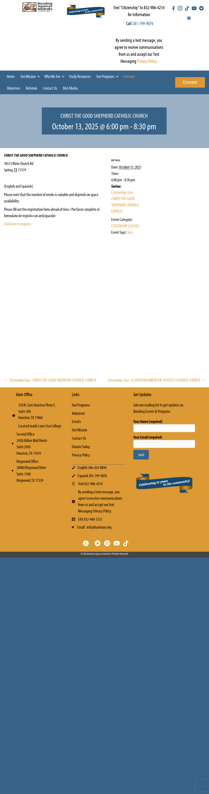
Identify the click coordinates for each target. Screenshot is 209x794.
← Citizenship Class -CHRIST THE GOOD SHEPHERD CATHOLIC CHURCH (50, 380)
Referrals (31, 88)
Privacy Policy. (147, 61)
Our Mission (28, 76)
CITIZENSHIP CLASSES (125, 226)
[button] (38, 76)
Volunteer (13, 88)
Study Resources (80, 76)
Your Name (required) (164, 425)
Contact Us (50, 88)
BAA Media (70, 88)
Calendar (129, 76)
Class (129, 232)
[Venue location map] (53, 280)
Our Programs (105, 76)
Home (11, 76)
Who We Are (52, 76)
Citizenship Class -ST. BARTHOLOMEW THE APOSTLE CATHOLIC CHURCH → (156, 380)
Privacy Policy (81, 455)
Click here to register (17, 224)
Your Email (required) (164, 441)
